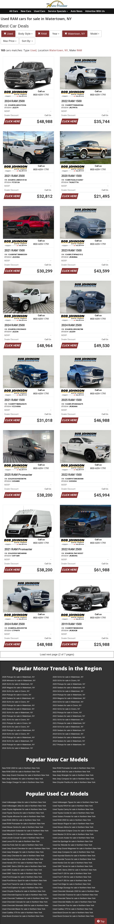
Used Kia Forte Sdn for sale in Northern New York (22, 845)
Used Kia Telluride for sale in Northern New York (72, 845)
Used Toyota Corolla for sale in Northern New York (73, 813)
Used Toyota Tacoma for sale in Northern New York (23, 813)
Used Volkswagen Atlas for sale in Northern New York (24, 802)
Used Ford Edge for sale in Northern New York (72, 884)
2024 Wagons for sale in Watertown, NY (69, 698)
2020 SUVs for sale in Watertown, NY (68, 727)
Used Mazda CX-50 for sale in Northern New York (73, 834)
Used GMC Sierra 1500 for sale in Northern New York (24, 866)
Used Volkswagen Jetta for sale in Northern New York (24, 806)
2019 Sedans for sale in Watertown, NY (69, 737)
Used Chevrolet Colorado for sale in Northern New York (25, 902)
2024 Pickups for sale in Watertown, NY (69, 695)
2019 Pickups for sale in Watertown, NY (18, 737)
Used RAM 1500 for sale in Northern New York (21, 820)
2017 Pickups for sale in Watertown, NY (69, 744)
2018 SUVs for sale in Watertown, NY (17, 741)
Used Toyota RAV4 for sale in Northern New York (73, 806)
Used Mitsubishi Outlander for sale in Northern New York (25, 831)
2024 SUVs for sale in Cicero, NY (15, 691)
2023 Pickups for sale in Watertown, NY (18, 705)
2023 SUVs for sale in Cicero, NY (15, 702)
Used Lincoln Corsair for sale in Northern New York (23, 838)
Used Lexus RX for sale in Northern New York (21, 841)
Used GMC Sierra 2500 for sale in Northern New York (74, 870)
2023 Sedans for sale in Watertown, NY (18, 709)
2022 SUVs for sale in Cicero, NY (66, 709)
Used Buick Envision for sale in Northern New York (23, 916)
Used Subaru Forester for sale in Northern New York (74, 816)
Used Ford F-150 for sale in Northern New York (72, 873)
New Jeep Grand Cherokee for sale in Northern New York (25, 775)
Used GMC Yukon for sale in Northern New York (22, 873)
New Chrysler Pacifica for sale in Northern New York (74, 782)
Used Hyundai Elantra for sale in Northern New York (74, 856)
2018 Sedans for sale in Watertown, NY (69, 741)
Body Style (25, 33)
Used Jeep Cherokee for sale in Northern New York (23, 856)
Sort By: (27, 41)
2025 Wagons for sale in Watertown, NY (18, 688)
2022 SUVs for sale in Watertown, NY (17, 712)
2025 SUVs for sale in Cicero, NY (66, 680)
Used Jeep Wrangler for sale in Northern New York (23, 852)
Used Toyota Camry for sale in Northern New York (73, 809)
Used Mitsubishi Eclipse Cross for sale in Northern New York (75, 831)
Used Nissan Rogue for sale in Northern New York (73, 823)
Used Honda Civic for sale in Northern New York (72, 863)
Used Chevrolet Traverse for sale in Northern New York (75, 895)
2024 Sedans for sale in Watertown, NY (18, 698)
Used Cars (39, 11)
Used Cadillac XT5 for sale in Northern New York (73, 909)
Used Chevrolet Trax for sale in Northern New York (73, 905)
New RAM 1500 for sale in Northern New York (21, 768)
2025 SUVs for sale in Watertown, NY (17, 684)
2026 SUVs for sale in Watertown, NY (68, 677)
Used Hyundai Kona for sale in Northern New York (22, 859)
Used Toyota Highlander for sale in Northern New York (24, 809)
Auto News (76, 11)
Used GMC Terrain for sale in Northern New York (73, 866)
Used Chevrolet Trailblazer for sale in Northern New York (25, 898)
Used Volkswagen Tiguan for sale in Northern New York (75, 802)
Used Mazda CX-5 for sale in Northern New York (22, 834)
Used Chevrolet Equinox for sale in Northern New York (24, 895)
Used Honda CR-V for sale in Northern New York (22, 863)
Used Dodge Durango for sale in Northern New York (74, 888)
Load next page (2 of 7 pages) (57, 654)
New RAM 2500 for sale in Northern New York (21, 772)
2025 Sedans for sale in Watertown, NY (69, 688)
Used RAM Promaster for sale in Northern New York (23, 823)
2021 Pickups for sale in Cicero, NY (16, 723)
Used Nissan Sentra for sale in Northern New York (22, 827)
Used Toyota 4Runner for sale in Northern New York (23, 816)
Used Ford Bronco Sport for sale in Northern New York (24, 880)
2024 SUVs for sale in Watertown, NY (68, 691)
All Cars (13, 11)
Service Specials (58, 11)
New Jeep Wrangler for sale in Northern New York (73, 775)
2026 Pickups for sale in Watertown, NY (18, 677)
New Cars (26, 11)
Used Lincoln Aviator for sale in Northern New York (73, 838)
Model (94, 33)
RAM (42, 33)
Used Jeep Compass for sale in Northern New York (73, 852)
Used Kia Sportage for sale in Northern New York (73, 841)
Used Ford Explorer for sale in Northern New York (22, 888)
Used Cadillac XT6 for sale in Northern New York (22, 912)
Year (55, 33)
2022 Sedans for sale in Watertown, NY (69, 716)
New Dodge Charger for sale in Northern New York (23, 782)
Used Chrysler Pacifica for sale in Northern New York (23, 891)
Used (8, 33)
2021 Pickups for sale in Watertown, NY (69, 723)
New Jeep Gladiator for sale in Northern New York (22, 779)
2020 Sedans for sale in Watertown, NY (69, 730)
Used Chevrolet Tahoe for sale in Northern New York (74, 898)
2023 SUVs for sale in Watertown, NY (68, 702)
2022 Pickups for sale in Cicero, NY (67, 712)
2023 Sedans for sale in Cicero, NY (67, 705)
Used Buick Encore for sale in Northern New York (73, 912)
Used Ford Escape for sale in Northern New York (22, 877)
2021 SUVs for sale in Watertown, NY (68, 720)
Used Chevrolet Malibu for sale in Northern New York (74, 902)
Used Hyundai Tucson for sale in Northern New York (74, 859)
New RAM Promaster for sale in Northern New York (74, 768)
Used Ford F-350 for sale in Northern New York (72, 880)
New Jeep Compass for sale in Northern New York (73, 779)
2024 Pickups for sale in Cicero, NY (16, 695)
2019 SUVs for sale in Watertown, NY (68, 734)
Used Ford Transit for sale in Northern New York (21, 884)
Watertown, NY (75, 33)
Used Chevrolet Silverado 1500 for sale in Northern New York (76, 891)
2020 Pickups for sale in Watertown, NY (18, 730)
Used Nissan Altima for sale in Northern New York (73, 827)
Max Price (9, 41)
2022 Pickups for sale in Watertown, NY (18, 716)
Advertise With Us (95, 11)
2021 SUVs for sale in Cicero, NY (15, 720)
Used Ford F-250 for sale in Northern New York (72, 877)
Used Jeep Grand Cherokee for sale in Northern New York (26, 848)
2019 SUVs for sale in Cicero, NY (15, 734)
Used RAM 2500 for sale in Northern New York (72, 820)
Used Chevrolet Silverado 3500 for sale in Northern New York (25, 906)
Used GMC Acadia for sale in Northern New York (22, 870)
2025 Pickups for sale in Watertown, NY (69, 684)
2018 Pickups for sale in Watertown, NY (18, 744)
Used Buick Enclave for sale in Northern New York (73, 916)
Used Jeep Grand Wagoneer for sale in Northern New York (77, 848)
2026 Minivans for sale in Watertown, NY (18, 680)
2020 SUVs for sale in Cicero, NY (15, 727)
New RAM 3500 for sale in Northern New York (71, 772)
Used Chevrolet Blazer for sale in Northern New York (23, 909)
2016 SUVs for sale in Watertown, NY (17, 748)
